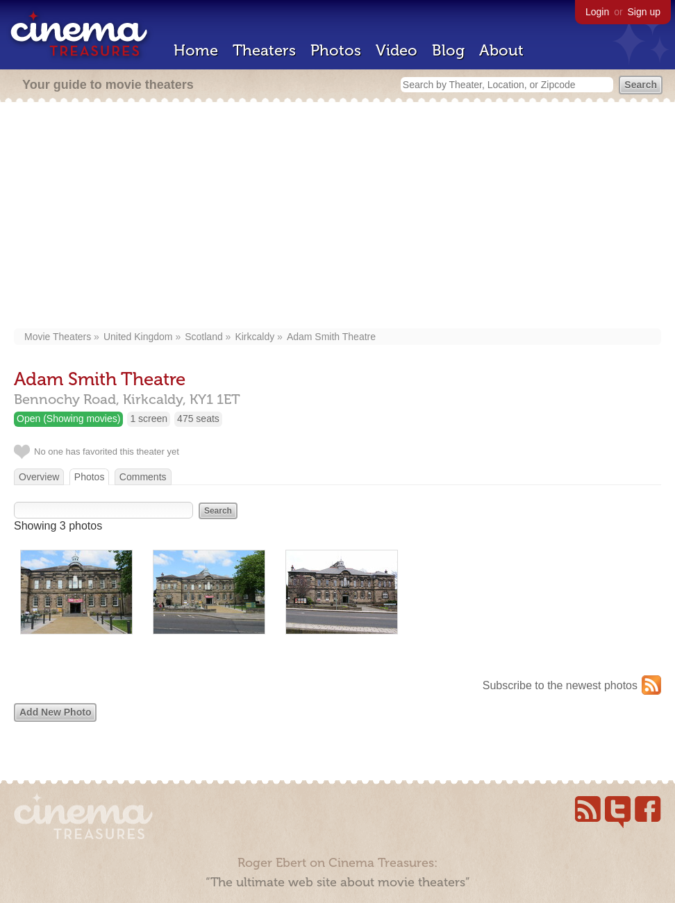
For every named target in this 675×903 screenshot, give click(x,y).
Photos (335, 50)
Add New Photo (55, 712)
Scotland (203, 336)
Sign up (644, 11)
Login (597, 11)
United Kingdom (138, 336)
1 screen (148, 418)
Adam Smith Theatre (331, 336)
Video (396, 50)
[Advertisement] (337, 216)
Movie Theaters (57, 336)
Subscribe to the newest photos (560, 685)
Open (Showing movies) (68, 418)
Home (196, 50)
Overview (39, 476)
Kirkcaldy (254, 336)
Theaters (264, 50)
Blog (448, 50)
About (501, 50)
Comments (143, 476)
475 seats (198, 418)
